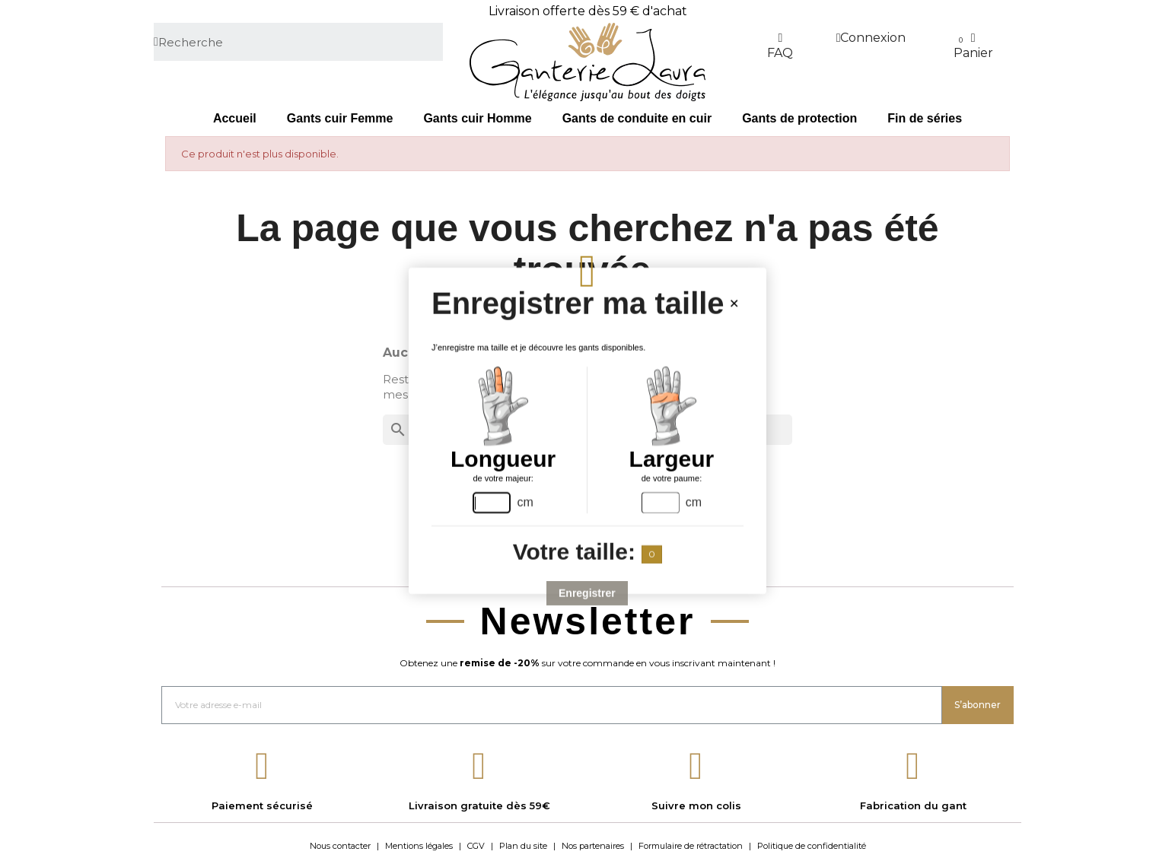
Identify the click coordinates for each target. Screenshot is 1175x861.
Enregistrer (587, 592)
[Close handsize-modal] (734, 303)
